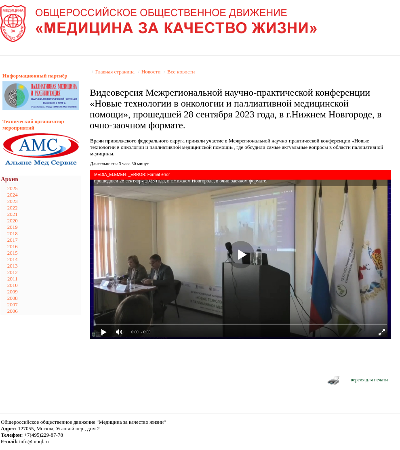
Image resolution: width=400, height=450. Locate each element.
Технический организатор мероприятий (33, 124)
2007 (12, 304)
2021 (12, 214)
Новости (150, 72)
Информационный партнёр (34, 76)
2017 (12, 240)
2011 (12, 279)
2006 (12, 311)
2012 (12, 272)
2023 (12, 201)
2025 (12, 188)
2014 (12, 259)
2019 (12, 227)
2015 (12, 253)
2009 (12, 292)
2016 (12, 246)
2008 (12, 298)
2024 (12, 195)
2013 (12, 266)
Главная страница (115, 72)
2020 (12, 221)
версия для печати (369, 380)
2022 (12, 208)
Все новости (181, 72)
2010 (12, 285)
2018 (12, 233)
